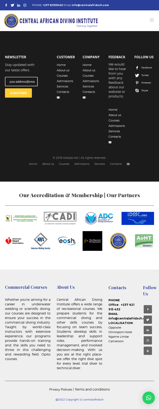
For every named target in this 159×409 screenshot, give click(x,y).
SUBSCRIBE (18, 93)
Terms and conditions (92, 389)
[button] (148, 398)
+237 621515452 (53, 5)
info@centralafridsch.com (90, 5)
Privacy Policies (61, 389)
